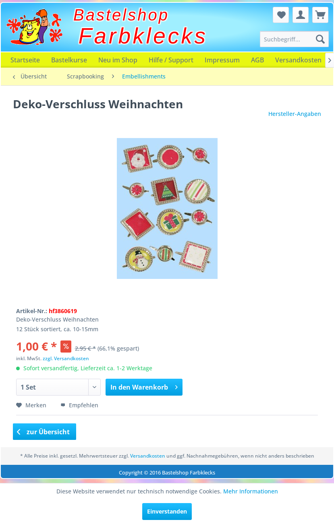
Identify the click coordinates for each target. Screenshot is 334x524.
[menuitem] (294, 39)
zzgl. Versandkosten (66, 358)
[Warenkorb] (320, 15)
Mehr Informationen (250, 491)
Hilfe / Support (171, 60)
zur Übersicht (43, 431)
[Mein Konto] (301, 15)
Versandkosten (298, 60)
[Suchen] (320, 39)
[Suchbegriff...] (294, 39)
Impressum (222, 60)
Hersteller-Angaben (294, 114)
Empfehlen (79, 405)
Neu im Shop (117, 60)
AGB (257, 60)
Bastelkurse (69, 60)
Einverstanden (167, 511)
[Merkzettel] (281, 15)
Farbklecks (143, 35)
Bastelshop (121, 15)
